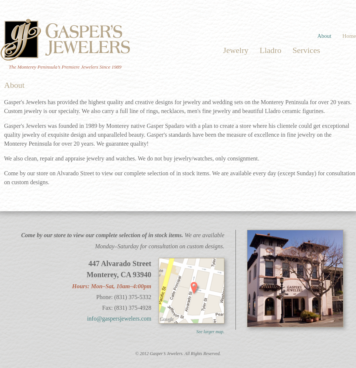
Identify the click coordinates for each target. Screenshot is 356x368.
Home (349, 36)
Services (306, 50)
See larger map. (210, 331)
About (324, 36)
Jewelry (235, 50)
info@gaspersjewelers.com (119, 318)
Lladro (270, 50)
